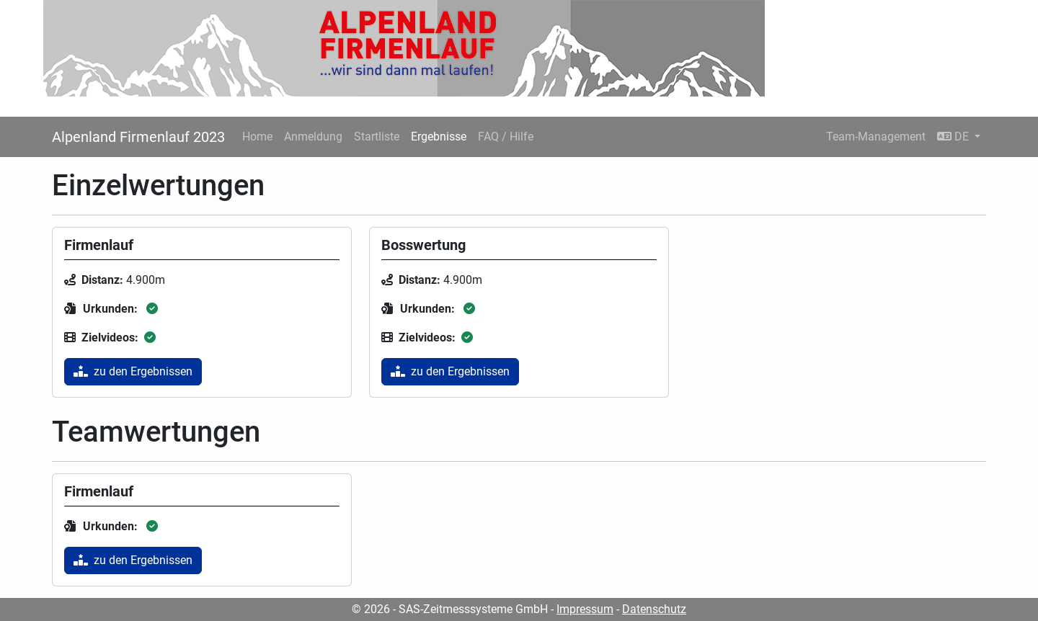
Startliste (376, 136)
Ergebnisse (438, 136)
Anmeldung (313, 136)
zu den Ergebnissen (133, 371)
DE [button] (954, 136)
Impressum (584, 609)
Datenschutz (654, 609)
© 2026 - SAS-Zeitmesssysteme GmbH (450, 609)
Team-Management (876, 136)
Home (257, 136)
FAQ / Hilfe (505, 136)
